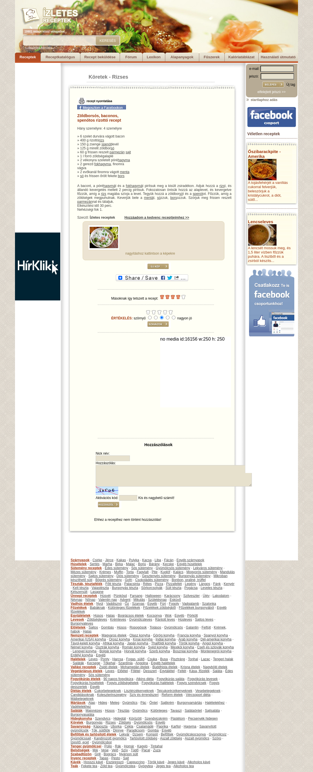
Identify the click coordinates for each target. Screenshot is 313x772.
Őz (127, 604)
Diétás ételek (81, 691)
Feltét (182, 671)
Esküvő (175, 600)
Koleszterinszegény (112, 695)
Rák (118, 746)
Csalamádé (145, 726)
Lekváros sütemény (207, 568)
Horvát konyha (135, 651)
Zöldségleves (97, 620)
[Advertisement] (37, 148)
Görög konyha (163, 635)
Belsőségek (80, 750)
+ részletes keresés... (39, 47)
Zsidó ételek (108, 667)
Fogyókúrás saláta (171, 679)
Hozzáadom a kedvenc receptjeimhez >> (157, 218)
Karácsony (172, 596)
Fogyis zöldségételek (123, 683)
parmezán (117, 152)
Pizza (159, 584)
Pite (155, 572)
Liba (158, 560)
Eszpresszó (115, 762)
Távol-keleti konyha (85, 643)
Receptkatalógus (60, 57)
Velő (115, 750)
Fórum (131, 57)
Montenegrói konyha (216, 651)
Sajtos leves (204, 620)
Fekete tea (89, 766)
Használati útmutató (278, 57)
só (112, 148)
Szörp (216, 738)
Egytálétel (167, 671)
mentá (148, 198)
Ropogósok (138, 627)
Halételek (78, 659)
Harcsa (117, 659)
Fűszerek (212, 57)
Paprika (162, 726)
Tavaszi (176, 711)
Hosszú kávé (93, 762)
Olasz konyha (140, 635)
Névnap (76, 600)
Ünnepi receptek (84, 596)
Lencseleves (260, 221)
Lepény (190, 584)
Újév (206, 596)
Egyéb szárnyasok (190, 560)
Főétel (135, 671)
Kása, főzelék (199, 671)
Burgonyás (94, 722)
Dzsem (137, 734)
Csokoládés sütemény (152, 580)
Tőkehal (109, 663)
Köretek (98, 77)
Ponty (105, 659)
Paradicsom (135, 730)
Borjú (142, 564)
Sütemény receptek (86, 568)
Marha (107, 564)
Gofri (128, 580)
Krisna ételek (190, 667)
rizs (101, 140)
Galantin (192, 627)
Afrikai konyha (113, 643)
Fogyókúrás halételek (158, 683)
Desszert (149, 671)
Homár (129, 746)
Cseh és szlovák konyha (215, 647)
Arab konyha (187, 639)
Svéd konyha (158, 647)
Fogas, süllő (135, 659)
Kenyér (229, 584)
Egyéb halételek (163, 663)
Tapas (103, 758)
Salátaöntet (193, 711)
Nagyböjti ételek (215, 667)
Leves (93, 659)
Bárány (154, 564)
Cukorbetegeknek (108, 691)
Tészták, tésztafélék (86, 584)
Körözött (135, 719)
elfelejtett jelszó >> (272, 92)
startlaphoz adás (261, 100)
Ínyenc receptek (84, 758)
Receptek (28, 57)
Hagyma (190, 726)
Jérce (109, 560)
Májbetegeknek (82, 699)
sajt (128, 152)
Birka (119, 564)
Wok (168, 616)
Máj (95, 750)
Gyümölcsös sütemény (173, 568)
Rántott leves (165, 620)
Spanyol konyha (216, 635)
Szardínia (125, 663)
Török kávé (155, 762)
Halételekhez (214, 703)
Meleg (114, 703)
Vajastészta (100, 588)
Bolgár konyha (110, 651)
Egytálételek (81, 616)
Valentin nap (107, 600)
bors (121, 176)
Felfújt (206, 627)
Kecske (168, 564)
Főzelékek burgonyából (196, 608)
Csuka (152, 659)
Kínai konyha (143, 639)
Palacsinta (132, 584)
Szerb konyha (159, 651)
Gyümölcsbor (102, 742)
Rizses (120, 77)
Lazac (205, 659)
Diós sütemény (128, 576)
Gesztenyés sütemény (159, 576)
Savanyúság (81, 726)
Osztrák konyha (107, 647)
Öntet (153, 703)
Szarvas (138, 604)
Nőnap (90, 600)
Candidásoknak (82, 695)
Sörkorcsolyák (151, 588)
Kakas (121, 560)
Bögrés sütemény (108, 580)
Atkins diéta (145, 679)
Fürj (163, 604)
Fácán (168, 560)
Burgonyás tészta (125, 588)
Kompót (152, 734)
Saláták (78, 663)
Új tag (290, 85)
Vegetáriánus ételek (86, 671)
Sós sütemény (142, 568)
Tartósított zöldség (143, 738)
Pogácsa (191, 588)
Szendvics (103, 719)
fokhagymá (134, 186)
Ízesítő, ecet (80, 742)
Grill (97, 754)
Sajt (126, 758)
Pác (143, 703)
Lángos (204, 584)
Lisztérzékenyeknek (139, 691)
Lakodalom (221, 596)
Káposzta (100, 726)
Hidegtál (119, 719)
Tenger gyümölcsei (86, 746)
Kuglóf (165, 572)
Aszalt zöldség (171, 738)
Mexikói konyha (182, 647)
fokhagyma (102, 164)
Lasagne (97, 592)
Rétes (147, 584)
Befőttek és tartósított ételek (93, 734)
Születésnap (157, 600)
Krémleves (118, 620)
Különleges (159, 711)
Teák (74, 766)
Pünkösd (120, 596)
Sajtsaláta (212, 711)
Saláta (217, 671)
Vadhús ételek (82, 604)
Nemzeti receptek (85, 635)
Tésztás (123, 711)
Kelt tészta (81, 588)
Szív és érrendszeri (144, 695)
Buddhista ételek (164, 667)
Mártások (78, 703)
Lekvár (124, 734)
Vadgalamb (190, 604)
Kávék (76, 762)
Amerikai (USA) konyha (88, 639)
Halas (110, 616)
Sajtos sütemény (100, 576)
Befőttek (167, 734)
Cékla (129, 726)
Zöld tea (106, 766)
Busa (164, 659)
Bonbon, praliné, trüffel (188, 580)
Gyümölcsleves (140, 620)
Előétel (122, 671)
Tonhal (193, 659)
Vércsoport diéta (198, 695)
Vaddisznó (114, 604)
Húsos (98, 616)
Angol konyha (212, 643)
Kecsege (93, 663)
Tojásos (155, 627)
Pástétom (178, 719)
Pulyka (134, 560)
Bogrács (110, 754)
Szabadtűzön (81, 754)
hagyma (124, 160)
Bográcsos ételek (131, 616)
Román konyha (133, 647)
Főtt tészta (113, 584)
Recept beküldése (100, 57)
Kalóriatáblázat (241, 57)
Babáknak (97, 608)
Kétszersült (79, 592)
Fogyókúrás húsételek (87, 683)
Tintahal (156, 746)
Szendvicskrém (156, 719)
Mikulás (139, 600)
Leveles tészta (211, 588)
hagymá (109, 186)
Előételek (78, 627)
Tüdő (134, 750)
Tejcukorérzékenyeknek (174, 691)
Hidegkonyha (81, 719)
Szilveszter (191, 596)
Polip (108, 746)
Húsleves (185, 620)
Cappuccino (136, 762)
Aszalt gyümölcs (197, 738)
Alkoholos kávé (198, 762)
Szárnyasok (80, 560)
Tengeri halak (223, 659)
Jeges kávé (176, 762)
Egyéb (152, 604)
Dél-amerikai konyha (215, 639)
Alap (91, 703)
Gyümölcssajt (81, 738)
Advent (125, 600)
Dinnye (118, 730)
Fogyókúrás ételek (85, 679)
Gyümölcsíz (218, 734)
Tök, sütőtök (100, 730)
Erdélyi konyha (82, 655)
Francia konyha (189, 635)
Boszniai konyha (185, 651)
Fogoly (174, 604)
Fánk (217, 584)
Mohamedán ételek (135, 667)
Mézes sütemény (84, 572)
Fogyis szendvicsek (191, 683)
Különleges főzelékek (124, 608)
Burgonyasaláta (82, 715)
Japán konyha (137, 643)
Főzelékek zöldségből (159, 608)
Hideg (102, 703)
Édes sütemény (116, 568)
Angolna (142, 663)
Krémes (105, 572)
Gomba (152, 730)
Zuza (157, 750)
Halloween (153, 596)
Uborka (116, 726)
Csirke (97, 560)
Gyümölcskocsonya (191, 734)
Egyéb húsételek (189, 564)
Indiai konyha (166, 639)
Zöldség (125, 722)
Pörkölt (192, 616)
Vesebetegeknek (207, 691)
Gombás (107, 627)
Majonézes (93, 711)
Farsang (136, 596)
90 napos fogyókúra (118, 679)
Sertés (95, 564)
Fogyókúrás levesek (202, 679)
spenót (106, 144)
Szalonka (209, 604)
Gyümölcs (129, 703)
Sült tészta (173, 588)
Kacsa (146, 560)
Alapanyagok (182, 57)
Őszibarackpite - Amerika (264, 154)
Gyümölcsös (173, 627)
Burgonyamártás (189, 703)
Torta (130, 572)
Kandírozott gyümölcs (110, 738)
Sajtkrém (167, 703)
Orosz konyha (119, 639)
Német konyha (82, 647)
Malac (130, 564)
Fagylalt (143, 572)
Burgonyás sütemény (195, 576)
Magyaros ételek (114, 635)
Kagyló (142, 746)
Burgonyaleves (82, 623)
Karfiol (176, 726)
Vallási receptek (83, 667)
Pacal (146, 750)
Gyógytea (145, 766)
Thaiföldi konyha (163, 643)
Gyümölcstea (125, 766)
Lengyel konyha (85, 651)
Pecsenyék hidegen (203, 719)
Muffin (118, 572)
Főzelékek (79, 608)
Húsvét (105, 596)
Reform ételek (172, 695)
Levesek (77, 620)
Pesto (115, 758)
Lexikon (153, 57)
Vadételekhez (81, 707)
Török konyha (189, 643)
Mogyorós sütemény (201, 572)
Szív (124, 750)
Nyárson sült (128, 754)
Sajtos (93, 627)
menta (124, 172)
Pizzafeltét (174, 584)
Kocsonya (154, 616)
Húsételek (79, 564)
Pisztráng (178, 659)
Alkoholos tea (183, 766)
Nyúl (99, 604)
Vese (105, 750)
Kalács (178, 572)
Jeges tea (163, 766)
